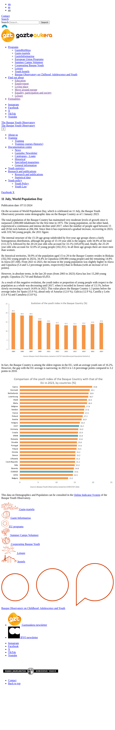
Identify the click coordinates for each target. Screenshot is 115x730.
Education (20, 80)
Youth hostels (22, 71)
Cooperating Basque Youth (29, 65)
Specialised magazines (27, 162)
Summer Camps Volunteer (29, 62)
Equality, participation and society (33, 92)
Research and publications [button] (22, 171)
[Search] (24, 22)
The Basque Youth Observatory (18, 122)
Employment (22, 83)
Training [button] (12, 137)
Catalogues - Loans (25, 156)
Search (5, 19)
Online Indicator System (87, 494)
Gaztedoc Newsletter (26, 153)
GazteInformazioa (24, 56)
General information (26, 165)
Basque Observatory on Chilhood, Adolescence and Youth (46, 74)
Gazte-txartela (22, 53)
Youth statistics (16, 168)
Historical (20, 159)
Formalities (14, 98)
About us (13, 134)
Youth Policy (22, 183)
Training (19, 140)
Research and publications (29, 174)
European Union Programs (29, 59)
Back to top (14, 683)
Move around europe (26, 89)
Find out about (16, 77)
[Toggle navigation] (3, 129)
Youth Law (21, 186)
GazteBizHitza (23, 50)
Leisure (19, 68)
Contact (5, 16)
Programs (13, 47)
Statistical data (23, 177)
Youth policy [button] (15, 180)
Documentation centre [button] (20, 147)
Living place (21, 86)
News (18, 150)
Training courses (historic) (29, 144)
